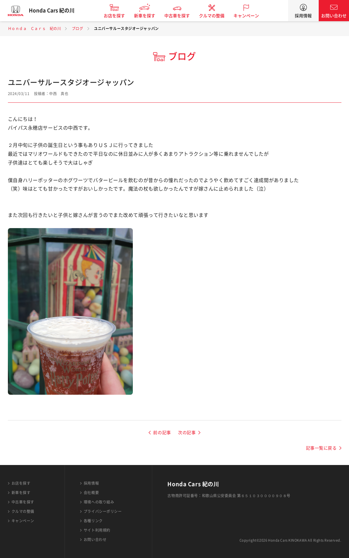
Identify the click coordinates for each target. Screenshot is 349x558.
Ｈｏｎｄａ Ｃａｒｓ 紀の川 (34, 28)
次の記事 (187, 432)
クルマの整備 (216, 16)
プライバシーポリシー (103, 511)
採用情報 (303, 16)
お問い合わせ (334, 16)
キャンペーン (250, 16)
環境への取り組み (99, 502)
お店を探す (118, 16)
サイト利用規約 (97, 530)
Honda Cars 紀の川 (56, 11)
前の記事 (162, 432)
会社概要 (91, 492)
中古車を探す (181, 16)
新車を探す (148, 16)
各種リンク (93, 521)
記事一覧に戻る (321, 448)
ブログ (77, 28)
